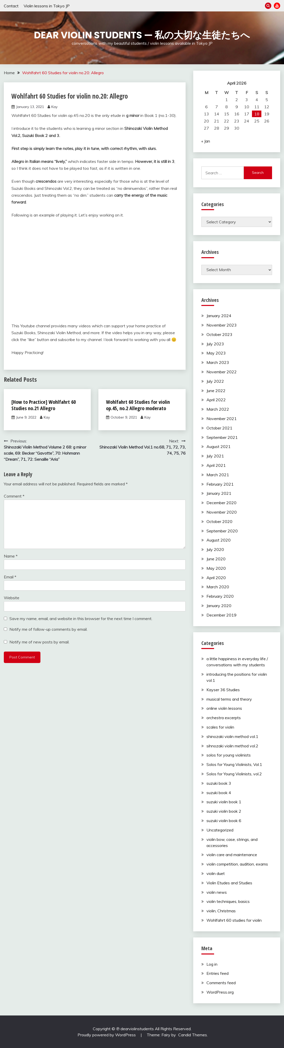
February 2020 (220, 596)
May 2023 (216, 353)
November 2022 (221, 371)
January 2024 (218, 315)
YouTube (277, 6)
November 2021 (221, 418)
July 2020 (215, 549)
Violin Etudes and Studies (229, 882)
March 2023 (217, 362)
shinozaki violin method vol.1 (232, 736)
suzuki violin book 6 (223, 820)
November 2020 (221, 512)
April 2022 (216, 399)
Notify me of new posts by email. (39, 641)
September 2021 (222, 437)
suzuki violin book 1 (223, 801)
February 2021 (220, 484)
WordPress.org (220, 992)
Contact (11, 5)
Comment (14, 496)
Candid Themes (192, 1034)
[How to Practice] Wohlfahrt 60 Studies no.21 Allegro (43, 405)
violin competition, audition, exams (237, 864)
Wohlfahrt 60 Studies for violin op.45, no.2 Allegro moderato (138, 405)
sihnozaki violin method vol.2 (232, 745)
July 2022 (215, 381)
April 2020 (216, 577)
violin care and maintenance (231, 854)
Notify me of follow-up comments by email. (48, 629)
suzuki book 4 (218, 792)
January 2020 (218, 605)
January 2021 (218, 493)
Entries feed (217, 973)
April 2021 (216, 465)
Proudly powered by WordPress (107, 1034)
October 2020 (219, 521)
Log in (211, 964)
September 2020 (222, 530)
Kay (54, 106)
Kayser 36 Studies (223, 689)
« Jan (205, 141)
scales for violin (220, 727)
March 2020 (217, 586)
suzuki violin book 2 (223, 811)
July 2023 (215, 343)
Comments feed (221, 982)
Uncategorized (219, 830)
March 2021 (217, 474)
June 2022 (216, 390)
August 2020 (218, 540)
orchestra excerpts (223, 717)
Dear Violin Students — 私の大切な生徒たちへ (142, 35)
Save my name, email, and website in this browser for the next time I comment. (80, 618)
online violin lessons (224, 708)
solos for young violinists (228, 755)
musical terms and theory (229, 699)
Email (10, 576)
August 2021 (218, 446)
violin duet (215, 873)
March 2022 (217, 409)
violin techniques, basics (228, 901)
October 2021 (219, 427)
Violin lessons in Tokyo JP (47, 5)
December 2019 (221, 615)
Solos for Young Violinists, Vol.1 (234, 764)
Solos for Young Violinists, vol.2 (234, 773)
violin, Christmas (221, 910)
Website (11, 597)
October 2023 (219, 334)
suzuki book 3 (218, 783)
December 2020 (221, 502)
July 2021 (215, 455)
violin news (216, 892)
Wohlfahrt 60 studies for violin (234, 920)
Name (11, 556)
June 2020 (216, 558)
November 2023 (221, 325)
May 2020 (216, 568)
